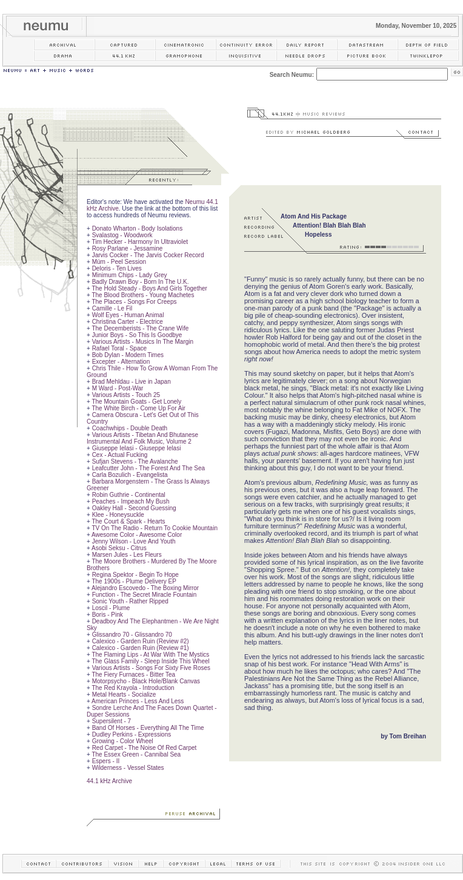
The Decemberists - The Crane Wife (140, 328)
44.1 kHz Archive (109, 781)
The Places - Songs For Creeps (134, 301)
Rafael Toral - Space (119, 348)
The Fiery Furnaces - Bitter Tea (133, 674)
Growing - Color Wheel (122, 741)
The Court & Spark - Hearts (128, 521)
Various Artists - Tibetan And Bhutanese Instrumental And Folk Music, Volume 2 (142, 438)
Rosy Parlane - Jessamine (127, 248)
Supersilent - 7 (111, 721)
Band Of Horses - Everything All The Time (148, 727)
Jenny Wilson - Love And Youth (134, 541)
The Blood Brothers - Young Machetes (143, 295)
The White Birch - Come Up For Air (138, 408)
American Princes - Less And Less (138, 701)
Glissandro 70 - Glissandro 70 (132, 634)
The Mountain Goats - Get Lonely (136, 401)
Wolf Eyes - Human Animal (128, 315)
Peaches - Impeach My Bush (131, 501)
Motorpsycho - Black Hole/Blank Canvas (146, 681)
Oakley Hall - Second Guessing (134, 508)
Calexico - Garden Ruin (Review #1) (140, 648)
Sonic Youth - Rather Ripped (130, 601)
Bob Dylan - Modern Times (128, 355)
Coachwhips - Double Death (130, 428)
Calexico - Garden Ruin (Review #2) (140, 641)
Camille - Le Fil (112, 308)
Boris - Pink (107, 614)
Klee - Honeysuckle (118, 514)
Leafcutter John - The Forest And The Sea (148, 468)
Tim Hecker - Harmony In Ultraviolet (140, 241)
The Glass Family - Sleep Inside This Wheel (150, 661)
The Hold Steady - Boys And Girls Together (149, 288)
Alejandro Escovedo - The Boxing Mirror (145, 588)
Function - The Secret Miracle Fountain (144, 594)
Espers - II (106, 761)
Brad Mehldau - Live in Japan (131, 381)
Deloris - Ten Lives (117, 268)
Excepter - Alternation (121, 361)
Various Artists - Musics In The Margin (142, 341)
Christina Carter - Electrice (127, 321)
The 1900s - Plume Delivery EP (134, 581)
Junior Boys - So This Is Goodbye (137, 335)
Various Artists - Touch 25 (126, 395)
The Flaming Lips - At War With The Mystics (150, 654)
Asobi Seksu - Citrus (119, 548)
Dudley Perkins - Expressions (132, 734)
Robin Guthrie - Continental (128, 494)
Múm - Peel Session (119, 261)
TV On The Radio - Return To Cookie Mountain (155, 528)
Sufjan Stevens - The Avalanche (135, 461)
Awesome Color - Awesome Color (137, 534)
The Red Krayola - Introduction (133, 688)
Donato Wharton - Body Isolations (137, 228)
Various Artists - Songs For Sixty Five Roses (151, 668)
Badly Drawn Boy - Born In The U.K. (140, 281)
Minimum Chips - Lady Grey (129, 275)
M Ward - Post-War (118, 388)
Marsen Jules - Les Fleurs (127, 554)
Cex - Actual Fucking (120, 454)
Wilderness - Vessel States (128, 767)
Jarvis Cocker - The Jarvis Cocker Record (148, 255)
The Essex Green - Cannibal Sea (136, 754)
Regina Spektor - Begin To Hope (135, 574)
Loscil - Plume (111, 608)
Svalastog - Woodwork (122, 235)
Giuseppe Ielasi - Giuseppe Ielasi (136, 448)
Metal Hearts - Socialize (124, 694)
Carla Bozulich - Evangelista (130, 474)
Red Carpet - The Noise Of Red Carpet (144, 747)
